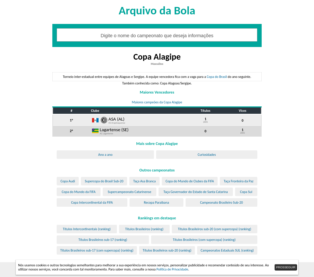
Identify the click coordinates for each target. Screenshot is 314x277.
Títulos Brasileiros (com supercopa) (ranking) (204, 240)
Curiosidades (207, 155)
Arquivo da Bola (157, 10)
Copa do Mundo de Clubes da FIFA (190, 181)
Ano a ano (105, 155)
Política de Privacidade (172, 269)
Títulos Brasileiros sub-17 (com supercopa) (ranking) (96, 250)
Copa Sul (246, 192)
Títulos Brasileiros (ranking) (144, 229)
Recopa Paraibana (156, 202)
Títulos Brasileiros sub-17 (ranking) (102, 240)
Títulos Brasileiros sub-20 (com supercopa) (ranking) (214, 229)
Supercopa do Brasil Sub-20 (104, 181)
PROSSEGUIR (285, 267)
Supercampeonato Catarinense (129, 192)
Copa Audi (68, 181)
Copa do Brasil (217, 77)
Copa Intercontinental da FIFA (92, 202)
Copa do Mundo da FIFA (79, 192)
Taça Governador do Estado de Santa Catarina (196, 192)
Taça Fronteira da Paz (238, 181)
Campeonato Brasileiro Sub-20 (221, 202)
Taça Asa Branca (144, 181)
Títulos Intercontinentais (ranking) (87, 229)
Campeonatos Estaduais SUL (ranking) (227, 250)
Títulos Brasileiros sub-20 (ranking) (167, 250)
